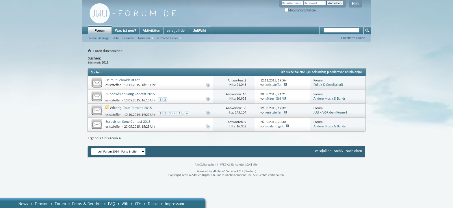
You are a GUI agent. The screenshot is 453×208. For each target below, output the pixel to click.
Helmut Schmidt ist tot (122, 80)
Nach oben (354, 150)
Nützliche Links (167, 38)
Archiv (338, 150)
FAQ (111, 203)
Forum (99, 31)
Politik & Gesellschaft (328, 85)
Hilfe (355, 4)
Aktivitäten (151, 31)
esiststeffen (113, 85)
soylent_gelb (275, 126)
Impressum (174, 203)
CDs (138, 203)
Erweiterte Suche (353, 38)
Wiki (125, 203)
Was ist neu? (125, 31)
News (23, 203)
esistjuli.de (176, 31)
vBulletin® (219, 171)
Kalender (128, 38)
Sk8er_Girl (273, 98)
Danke (153, 203)
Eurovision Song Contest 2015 (128, 121)
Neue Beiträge (99, 38)
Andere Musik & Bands (329, 98)
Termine (41, 203)
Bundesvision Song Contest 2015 (130, 94)
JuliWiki (199, 31)
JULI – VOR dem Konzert (330, 112)
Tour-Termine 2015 (137, 107)
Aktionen (144, 38)
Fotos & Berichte (87, 203)
